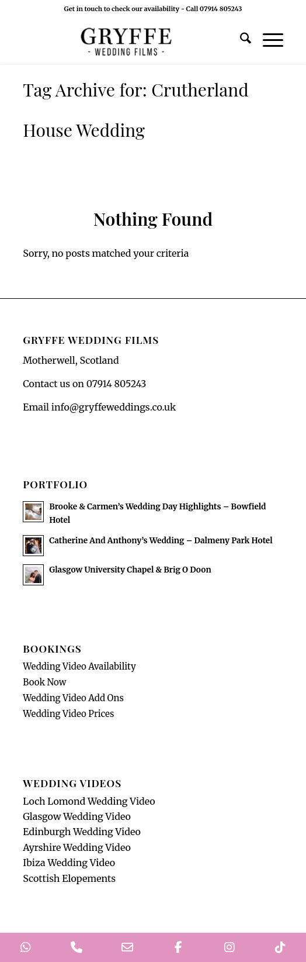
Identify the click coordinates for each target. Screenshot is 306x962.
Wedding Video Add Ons (73, 698)
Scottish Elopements (69, 878)
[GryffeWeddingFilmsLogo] (127, 40)
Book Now (44, 682)
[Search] (239, 40)
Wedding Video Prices (68, 713)
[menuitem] (239, 40)
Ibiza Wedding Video (69, 862)
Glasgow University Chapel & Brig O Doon (130, 570)
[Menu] (267, 40)
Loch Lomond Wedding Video (89, 801)
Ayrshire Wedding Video (77, 847)
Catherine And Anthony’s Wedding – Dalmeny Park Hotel (160, 541)
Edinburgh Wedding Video (82, 831)
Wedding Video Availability (79, 666)
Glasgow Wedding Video (77, 816)
